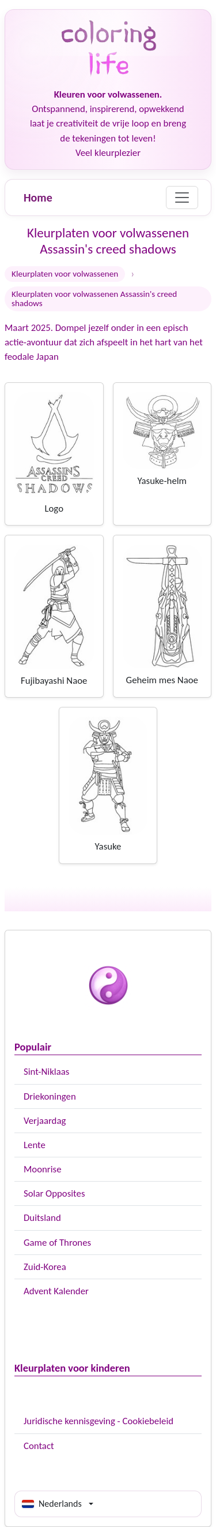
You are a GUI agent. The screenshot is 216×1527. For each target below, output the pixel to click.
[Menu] (182, 197)
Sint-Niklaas (46, 1072)
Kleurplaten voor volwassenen (65, 274)
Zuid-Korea (45, 1267)
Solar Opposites (54, 1193)
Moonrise (42, 1169)
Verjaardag (45, 1121)
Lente (35, 1145)
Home (38, 197)
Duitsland (42, 1218)
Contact (39, 1446)
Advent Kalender (56, 1291)
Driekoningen (50, 1096)
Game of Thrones (57, 1243)
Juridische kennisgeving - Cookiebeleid (98, 1421)
